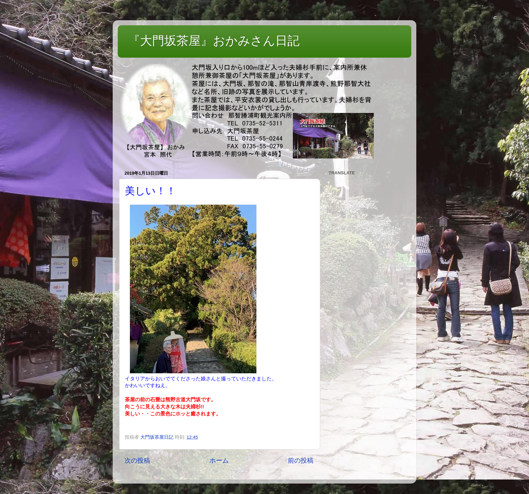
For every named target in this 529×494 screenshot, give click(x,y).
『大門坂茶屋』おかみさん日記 (214, 41)
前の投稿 (300, 460)
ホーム (219, 460)
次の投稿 (137, 460)
